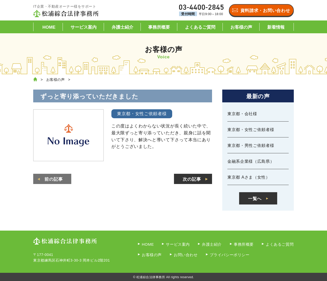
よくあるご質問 (200, 27)
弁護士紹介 (122, 27)
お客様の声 (241, 27)
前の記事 (53, 179)
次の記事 (192, 179)
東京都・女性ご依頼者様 (250, 129)
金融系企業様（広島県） (250, 161)
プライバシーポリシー (230, 255)
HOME (48, 27)
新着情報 (276, 27)
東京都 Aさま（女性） (248, 177)
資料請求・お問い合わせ (265, 10)
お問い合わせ (186, 255)
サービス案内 (84, 27)
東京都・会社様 (242, 114)
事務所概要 (159, 27)
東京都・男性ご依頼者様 (250, 145)
